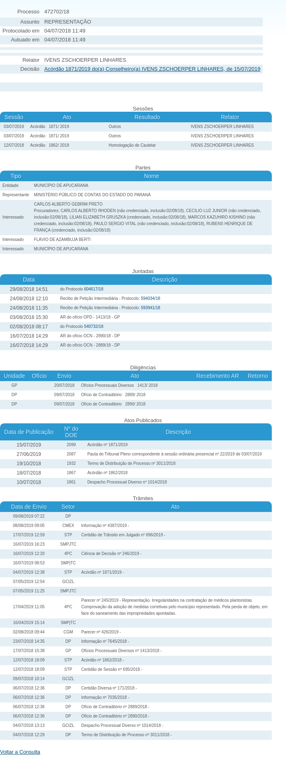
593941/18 (150, 308)
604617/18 (93, 289)
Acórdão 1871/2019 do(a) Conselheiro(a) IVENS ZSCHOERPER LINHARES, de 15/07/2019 (152, 69)
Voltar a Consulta (20, 752)
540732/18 (93, 326)
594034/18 (150, 298)
